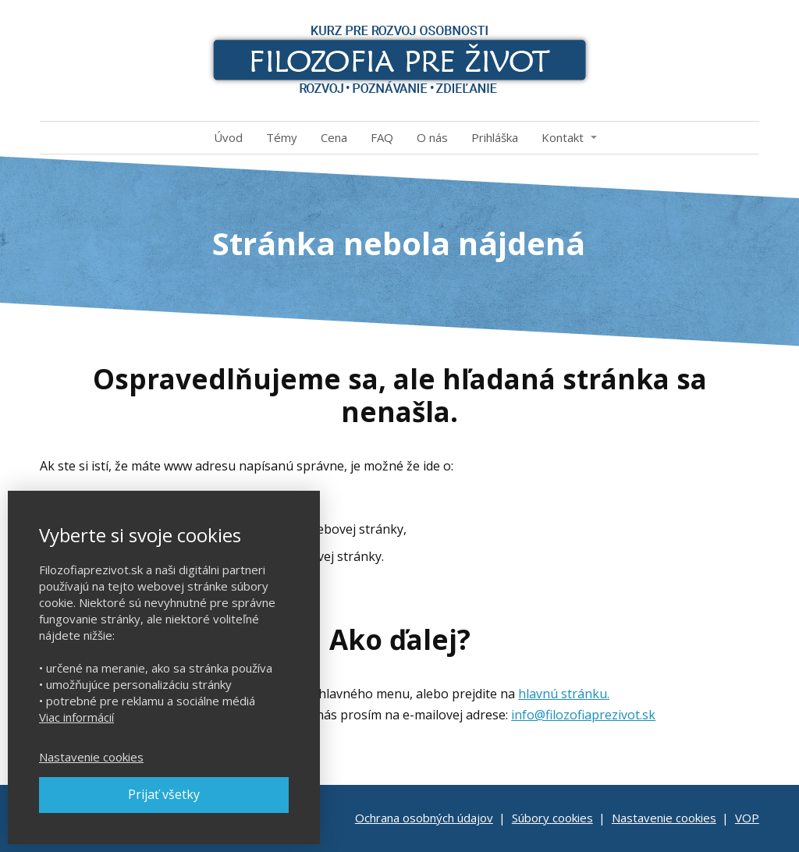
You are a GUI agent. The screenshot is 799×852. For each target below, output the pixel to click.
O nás (432, 137)
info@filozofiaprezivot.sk (583, 714)
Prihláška (494, 137)
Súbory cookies (552, 817)
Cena (334, 137)
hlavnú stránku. (563, 693)
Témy (281, 137)
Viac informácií (76, 717)
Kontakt (563, 137)
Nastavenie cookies (664, 817)
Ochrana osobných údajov (424, 817)
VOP (747, 817)
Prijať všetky (164, 794)
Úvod (228, 137)
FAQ (382, 137)
